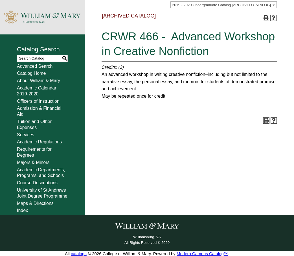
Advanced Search (34, 66)
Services (25, 134)
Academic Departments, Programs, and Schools (41, 172)
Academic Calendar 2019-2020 (36, 91)
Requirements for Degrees (34, 152)
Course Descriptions (37, 182)
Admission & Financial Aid (39, 111)
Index (22, 210)
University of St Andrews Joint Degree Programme (42, 193)
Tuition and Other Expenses (34, 124)
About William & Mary (38, 80)
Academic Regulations (39, 141)
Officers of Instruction (38, 101)
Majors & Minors (33, 162)
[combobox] (223, 4)
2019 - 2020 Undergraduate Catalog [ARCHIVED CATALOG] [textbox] (221, 5)
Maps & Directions (35, 203)
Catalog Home (31, 73)
